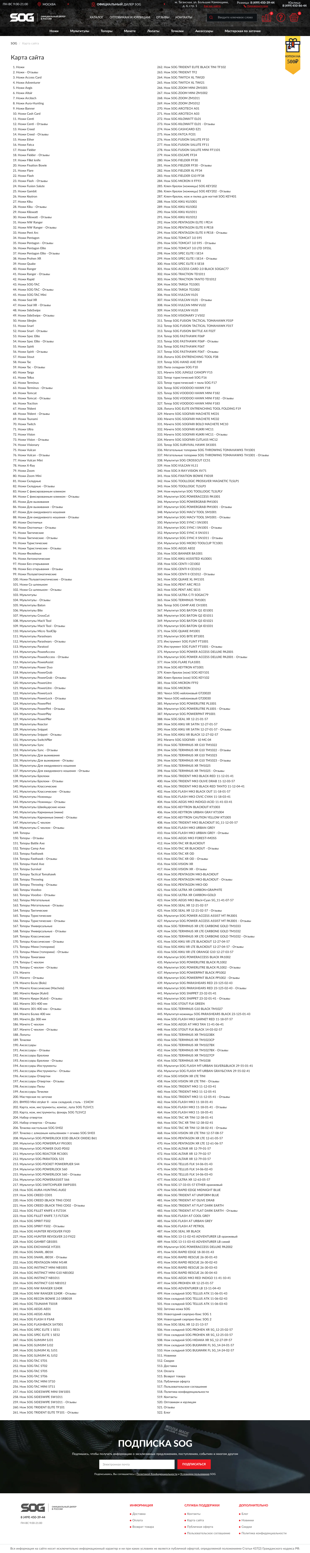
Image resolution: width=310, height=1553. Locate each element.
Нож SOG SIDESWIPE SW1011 (41, 1397)
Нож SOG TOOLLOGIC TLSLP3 (185, 486)
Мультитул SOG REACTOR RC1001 (44, 1153)
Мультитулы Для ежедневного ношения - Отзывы (55, 771)
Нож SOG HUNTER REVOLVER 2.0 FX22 (47, 1236)
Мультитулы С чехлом (35, 822)
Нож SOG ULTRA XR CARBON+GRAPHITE (193, 890)
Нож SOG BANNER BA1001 (183, 553)
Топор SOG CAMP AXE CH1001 (185, 605)
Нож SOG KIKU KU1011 (180, 212)
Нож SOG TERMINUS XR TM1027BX (189, 1045)
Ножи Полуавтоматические (37, 574)
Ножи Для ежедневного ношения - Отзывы (48, 517)
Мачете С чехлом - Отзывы (38, 1029)
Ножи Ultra (25, 429)
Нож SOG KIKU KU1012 (180, 217)
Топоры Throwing (31, 879)
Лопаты (153, 31)
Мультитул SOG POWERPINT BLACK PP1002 (195, 972)
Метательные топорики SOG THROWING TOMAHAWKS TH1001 (209, 450)
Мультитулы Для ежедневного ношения (48, 765)
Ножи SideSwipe (29, 310)
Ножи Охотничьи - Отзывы (37, 527)
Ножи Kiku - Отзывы (32, 206)
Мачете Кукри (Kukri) (34, 993)
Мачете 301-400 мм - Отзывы (40, 1009)
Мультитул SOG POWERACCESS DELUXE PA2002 (198, 1247)
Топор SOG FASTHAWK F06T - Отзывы (191, 351)
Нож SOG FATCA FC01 (180, 134)
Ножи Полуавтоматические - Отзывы (46, 579)
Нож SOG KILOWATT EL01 (182, 119)
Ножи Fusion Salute (31, 186)
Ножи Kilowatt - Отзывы (35, 217)
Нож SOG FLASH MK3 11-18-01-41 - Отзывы (195, 1107)
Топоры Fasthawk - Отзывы (38, 858)
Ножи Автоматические (34, 558)
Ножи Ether (26, 139)
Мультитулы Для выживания (40, 755)
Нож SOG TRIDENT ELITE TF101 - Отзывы (49, 1412)
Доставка (170, 1366)
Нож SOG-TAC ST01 (33, 1360)
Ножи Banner (25, 108)
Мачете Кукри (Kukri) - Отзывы (41, 998)
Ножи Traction (28, 403)
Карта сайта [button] (195, 1520)
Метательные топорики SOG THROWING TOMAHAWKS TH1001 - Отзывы (216, 455)
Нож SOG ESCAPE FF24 (180, 155)
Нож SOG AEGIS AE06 (35, 1314)
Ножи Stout (26, 357)
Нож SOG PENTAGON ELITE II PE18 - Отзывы (195, 232)
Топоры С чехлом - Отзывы (38, 967)
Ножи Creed (26, 129)
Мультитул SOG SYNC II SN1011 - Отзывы (193, 538)
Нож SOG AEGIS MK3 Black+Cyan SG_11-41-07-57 (199, 900)
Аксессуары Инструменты (38, 1065)
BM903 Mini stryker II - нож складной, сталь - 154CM (56, 1102)
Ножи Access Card (29, 77)
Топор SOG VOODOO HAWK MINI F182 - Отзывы (199, 398)
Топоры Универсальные (36, 926)
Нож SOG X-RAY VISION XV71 (185, 470)
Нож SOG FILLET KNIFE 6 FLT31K (43, 1210)
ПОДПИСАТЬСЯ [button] (194, 1464)
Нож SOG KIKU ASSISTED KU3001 (188, 558)
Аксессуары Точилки (34, 1091)
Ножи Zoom (26, 470)
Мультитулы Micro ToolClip (38, 631)
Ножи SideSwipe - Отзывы (36, 315)
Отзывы (162, 17)
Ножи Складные (29, 481)
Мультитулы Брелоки (34, 776)
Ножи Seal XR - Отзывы (34, 305)
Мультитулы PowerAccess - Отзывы (44, 657)
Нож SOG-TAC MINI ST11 (37, 1386)
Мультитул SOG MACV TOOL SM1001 (190, 512)
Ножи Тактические (31, 532)
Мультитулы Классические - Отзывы (45, 791)
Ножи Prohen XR (29, 258)
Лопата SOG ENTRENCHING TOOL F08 (191, 357)
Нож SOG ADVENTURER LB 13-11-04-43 (192, 1288)
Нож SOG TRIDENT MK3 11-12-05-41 (190, 1091)
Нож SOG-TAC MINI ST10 (37, 1381)
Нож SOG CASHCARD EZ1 (182, 129)
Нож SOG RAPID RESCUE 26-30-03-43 (190, 1267)
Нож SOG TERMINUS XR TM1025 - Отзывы (194, 771)
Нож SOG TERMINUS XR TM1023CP (189, 1040)
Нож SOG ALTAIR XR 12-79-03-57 (187, 1159)
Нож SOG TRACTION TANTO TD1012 (190, 279)
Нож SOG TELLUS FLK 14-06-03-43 (188, 1174)
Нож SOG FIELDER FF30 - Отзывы (188, 165)
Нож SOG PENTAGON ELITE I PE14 (188, 222)
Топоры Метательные (35, 900)
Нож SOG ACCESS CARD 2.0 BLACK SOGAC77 (196, 269)
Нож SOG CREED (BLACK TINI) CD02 (45, 1200)
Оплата (169, 1371)
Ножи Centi (26, 119)
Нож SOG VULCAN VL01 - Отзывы (188, 300)
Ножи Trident (27, 408)
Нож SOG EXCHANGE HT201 (40, 1247)
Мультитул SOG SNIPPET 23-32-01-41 (190, 993)
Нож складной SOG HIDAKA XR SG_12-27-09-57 (198, 1340)
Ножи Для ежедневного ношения (41, 512)
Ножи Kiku (25, 201)
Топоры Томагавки (32, 957)
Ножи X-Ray (26, 465)
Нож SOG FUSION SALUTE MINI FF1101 (192, 150)
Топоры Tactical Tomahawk (38, 874)
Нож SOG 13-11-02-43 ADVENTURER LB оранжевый (200, 1236)
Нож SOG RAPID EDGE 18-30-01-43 (189, 1252)
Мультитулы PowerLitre (36, 683)
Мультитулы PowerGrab (36, 672)
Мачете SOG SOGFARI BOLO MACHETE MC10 (196, 424)
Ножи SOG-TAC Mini (32, 294)
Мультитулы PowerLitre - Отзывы (42, 688)
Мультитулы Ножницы (35, 796)
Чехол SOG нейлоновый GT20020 (187, 693)
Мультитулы (79, 31)
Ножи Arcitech (26, 98)
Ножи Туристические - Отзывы (39, 548)
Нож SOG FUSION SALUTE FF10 (186, 139)
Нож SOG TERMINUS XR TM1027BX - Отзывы (196, 1050)
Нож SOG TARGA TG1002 (182, 289)
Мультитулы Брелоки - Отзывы (41, 781)
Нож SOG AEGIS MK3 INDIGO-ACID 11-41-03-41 (198, 802)
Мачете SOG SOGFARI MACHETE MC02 (191, 419)
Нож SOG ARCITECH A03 (181, 113)
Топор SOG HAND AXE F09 (183, 362)
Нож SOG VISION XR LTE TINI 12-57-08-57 (193, 1133)
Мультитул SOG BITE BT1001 (184, 636)
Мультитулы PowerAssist (36, 662)
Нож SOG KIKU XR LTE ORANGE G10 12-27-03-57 (198, 952)
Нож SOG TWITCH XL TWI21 (184, 82)
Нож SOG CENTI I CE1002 (182, 564)
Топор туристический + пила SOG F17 (190, 382)
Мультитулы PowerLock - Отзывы (43, 698)
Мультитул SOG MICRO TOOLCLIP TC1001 (193, 543)
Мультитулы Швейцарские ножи (42, 807)
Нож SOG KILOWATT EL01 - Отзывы (189, 124)
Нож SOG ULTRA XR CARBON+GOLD (190, 895)
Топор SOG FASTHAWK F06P (184, 336)
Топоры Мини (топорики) (37, 946)
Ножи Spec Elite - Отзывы (36, 341)
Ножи (54, 31)
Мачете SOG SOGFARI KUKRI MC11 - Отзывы (195, 434)
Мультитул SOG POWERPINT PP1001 (189, 714)
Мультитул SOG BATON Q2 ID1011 (188, 615)
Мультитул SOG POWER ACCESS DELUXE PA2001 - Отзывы (205, 657)
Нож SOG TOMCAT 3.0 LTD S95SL (187, 248)
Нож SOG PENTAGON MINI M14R (43, 1262)
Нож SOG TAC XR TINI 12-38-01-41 (188, 1117)
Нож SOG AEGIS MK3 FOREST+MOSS (190, 838)
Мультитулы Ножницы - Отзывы (42, 802)
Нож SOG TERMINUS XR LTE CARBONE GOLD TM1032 (202, 931)
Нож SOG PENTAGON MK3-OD (186, 884)
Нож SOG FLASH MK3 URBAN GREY (189, 827)
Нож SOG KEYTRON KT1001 (184, 667)
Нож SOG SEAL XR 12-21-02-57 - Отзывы (193, 910)
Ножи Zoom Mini (29, 476)
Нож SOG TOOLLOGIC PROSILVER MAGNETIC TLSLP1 (201, 481)
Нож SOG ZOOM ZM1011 (182, 98)
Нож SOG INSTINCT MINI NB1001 (43, 1267)
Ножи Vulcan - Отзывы (34, 455)
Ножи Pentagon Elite (32, 248)
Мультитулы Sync (32, 745)
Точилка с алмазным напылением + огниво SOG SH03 (57, 1133)
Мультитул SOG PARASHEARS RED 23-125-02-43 (198, 983)
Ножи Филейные (29, 553)
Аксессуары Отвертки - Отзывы (42, 1081)
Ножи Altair (24, 93)
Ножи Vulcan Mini (30, 460)
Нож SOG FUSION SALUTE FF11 (186, 144)
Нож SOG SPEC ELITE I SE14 (183, 253)
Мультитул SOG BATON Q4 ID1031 (188, 626)
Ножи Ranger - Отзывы (34, 274)
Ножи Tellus (26, 377)
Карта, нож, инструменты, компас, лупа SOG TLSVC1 (57, 1107)
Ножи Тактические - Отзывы (37, 538)
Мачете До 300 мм (33, 1019)
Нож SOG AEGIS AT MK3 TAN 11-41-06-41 (194, 1024)
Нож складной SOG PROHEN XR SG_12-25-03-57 (198, 1335)
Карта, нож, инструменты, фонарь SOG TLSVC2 (53, 1112)
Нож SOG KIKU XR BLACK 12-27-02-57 (191, 734)
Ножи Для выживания (33, 501)
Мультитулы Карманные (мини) (41, 812)
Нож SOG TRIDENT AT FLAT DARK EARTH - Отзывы (200, 1210)
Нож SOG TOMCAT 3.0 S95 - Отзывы (190, 243)
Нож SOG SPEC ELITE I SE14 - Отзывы (190, 258)
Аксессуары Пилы (32, 1086)
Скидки (169, 1360)
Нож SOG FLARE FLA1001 (182, 662)
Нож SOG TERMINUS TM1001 (185, 600)
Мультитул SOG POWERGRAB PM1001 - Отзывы (198, 507)
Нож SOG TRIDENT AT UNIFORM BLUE (191, 1195)
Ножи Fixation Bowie (32, 165)
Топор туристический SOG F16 (185, 377)
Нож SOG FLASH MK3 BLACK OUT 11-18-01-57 (197, 791)
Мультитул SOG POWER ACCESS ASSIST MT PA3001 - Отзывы (207, 921)
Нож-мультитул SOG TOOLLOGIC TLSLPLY (193, 491)
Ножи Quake (27, 263)
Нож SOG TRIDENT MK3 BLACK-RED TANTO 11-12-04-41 (204, 786)
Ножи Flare (25, 170)
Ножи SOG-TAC (29, 284)
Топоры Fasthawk (31, 853)
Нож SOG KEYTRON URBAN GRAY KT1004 (194, 812)
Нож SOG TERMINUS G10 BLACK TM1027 (193, 1009)
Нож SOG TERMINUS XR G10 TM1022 (190, 745)
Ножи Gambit (27, 191)
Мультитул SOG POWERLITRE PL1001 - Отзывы (197, 708)
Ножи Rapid (26, 279)
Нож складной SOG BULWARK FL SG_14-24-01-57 (199, 1345)
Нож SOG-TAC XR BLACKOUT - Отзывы (191, 848)
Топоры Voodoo (30, 890)
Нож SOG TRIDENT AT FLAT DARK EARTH (194, 1205)
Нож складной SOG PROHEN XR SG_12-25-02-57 (198, 1329)
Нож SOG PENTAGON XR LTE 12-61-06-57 (193, 1143)
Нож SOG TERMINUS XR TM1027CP (189, 1055)
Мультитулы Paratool (34, 646)
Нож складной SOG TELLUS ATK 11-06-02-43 (195, 1298)
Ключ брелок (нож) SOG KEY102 (186, 677)
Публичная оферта (177, 1381)
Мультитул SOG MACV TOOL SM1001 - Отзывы (197, 517)
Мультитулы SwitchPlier (36, 739)
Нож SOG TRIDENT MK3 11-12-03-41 (190, 1086)
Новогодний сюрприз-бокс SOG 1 (187, 1314)
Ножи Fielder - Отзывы (34, 155)
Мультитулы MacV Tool (35, 620)
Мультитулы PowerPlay (35, 714)
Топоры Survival (30, 869)
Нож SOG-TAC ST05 (33, 1371)
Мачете (130, 31)
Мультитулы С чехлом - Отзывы (42, 827)
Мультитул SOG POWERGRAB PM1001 (191, 501)
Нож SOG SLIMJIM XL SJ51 (38, 1350)
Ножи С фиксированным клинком (41, 491)
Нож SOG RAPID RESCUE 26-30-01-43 (190, 1257)
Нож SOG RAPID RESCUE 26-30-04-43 (190, 1272)
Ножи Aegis (24, 87)
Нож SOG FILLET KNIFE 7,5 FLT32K (44, 1216)
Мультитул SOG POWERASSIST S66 (44, 1179)
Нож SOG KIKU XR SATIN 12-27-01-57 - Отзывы (197, 729)
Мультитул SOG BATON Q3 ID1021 (188, 620)
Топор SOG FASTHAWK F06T (184, 346)
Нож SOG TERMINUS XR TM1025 (187, 765)
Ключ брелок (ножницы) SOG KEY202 (190, 186)
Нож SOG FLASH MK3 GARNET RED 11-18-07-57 (198, 1019)
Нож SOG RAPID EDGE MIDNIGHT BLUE (192, 1190)
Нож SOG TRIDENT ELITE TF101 (42, 1407)
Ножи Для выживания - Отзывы (40, 507)
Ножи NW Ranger (30, 222)
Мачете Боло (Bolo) (33, 983)
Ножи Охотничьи (30, 522)
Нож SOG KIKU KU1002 (180, 206)
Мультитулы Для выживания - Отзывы (46, 760)
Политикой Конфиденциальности (156, 1474)
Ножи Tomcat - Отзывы (34, 398)
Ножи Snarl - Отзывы (32, 331)
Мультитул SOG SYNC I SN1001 (186, 522)
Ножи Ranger (27, 269)
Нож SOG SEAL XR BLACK (182, 1231)
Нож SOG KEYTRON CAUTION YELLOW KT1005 (197, 817)
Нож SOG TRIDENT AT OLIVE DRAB (189, 1200)
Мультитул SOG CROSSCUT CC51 (187, 460)
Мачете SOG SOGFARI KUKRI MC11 (189, 429)
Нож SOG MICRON (177, 688)
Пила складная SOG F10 (181, 367)
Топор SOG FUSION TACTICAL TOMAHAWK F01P (198, 320)
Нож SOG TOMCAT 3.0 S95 (183, 238)
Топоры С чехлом (32, 962)
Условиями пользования (194, 1474)
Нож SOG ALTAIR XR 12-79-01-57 (187, 1148)
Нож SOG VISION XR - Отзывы (185, 869)
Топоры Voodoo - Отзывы (37, 895)
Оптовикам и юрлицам (130, 17)
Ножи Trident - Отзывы (34, 413)
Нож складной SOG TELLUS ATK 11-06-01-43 (195, 1293)
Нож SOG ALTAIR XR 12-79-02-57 (187, 1153)
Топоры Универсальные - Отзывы (43, 931)
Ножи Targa (26, 372)
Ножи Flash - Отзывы (33, 181)
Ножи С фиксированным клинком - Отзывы (48, 496)
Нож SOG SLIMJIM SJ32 (36, 1345)
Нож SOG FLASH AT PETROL (184, 1226)
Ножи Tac (24, 362)
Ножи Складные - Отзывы (36, 486)
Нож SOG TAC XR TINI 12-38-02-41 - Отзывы (195, 1128)
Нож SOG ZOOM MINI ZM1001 (186, 87)
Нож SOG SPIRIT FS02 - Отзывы (42, 1226)
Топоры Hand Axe (32, 864)
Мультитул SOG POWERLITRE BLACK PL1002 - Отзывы (202, 967)
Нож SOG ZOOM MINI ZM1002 (186, 93)
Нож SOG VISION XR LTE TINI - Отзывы (191, 1081)
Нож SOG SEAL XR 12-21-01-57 (186, 719)
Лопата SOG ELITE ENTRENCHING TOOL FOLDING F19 (202, 408)
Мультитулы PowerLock (36, 693)
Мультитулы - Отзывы (35, 600)
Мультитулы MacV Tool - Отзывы (42, 626)
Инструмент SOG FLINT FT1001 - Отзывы (193, 646)
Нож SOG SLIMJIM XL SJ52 (38, 1355)
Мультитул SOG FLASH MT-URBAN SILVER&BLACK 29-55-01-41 (208, 1065)
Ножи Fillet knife (29, 160)
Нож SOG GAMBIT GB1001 (38, 1241)
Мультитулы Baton (32, 605)
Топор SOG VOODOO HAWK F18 (187, 388)
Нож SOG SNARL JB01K (36, 1252)
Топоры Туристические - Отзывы (42, 921)
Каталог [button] (97, 17)
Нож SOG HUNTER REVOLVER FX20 (45, 1231)
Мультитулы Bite (31, 610)
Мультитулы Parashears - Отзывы (42, 641)
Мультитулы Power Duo (36, 667)
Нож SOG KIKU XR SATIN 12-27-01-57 (190, 724)
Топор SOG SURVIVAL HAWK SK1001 (190, 445)
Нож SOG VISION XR (178, 864)
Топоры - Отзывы (32, 838)
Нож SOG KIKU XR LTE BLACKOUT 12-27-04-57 (197, 941)
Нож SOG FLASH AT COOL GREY (187, 1216)
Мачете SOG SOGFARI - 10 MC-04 (187, 739)
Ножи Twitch (27, 424)
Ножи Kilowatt (28, 212)
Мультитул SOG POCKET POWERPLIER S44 (49, 1164)
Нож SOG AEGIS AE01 (35, 1309)
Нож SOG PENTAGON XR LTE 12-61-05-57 (193, 1138)
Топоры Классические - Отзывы (42, 941)
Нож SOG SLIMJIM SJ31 (36, 1340)
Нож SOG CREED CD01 (36, 1195)
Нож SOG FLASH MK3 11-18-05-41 (188, 1112)
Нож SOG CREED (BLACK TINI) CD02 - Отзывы (52, 1205)
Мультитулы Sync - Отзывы (39, 750)
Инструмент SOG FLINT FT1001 (186, 641)
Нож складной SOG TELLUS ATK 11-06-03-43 (195, 1303)
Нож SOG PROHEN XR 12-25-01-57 (188, 1283)
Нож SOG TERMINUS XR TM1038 (187, 1060)
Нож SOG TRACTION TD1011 (184, 274)
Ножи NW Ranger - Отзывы (37, 227)
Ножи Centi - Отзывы (33, 124)
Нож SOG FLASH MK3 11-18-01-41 (188, 1102)
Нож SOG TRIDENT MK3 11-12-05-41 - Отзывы (197, 1097)
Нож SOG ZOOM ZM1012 (182, 103)
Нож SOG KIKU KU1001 (180, 201)
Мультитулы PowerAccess (37, 651)
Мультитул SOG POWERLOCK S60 (43, 1169)
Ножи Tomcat (27, 393)
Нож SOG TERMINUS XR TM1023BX (189, 1034)
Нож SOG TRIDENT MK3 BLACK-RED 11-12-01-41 (199, 776)
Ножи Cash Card (29, 113)
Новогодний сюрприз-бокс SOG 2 (187, 1319)
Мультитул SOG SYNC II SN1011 (186, 532)
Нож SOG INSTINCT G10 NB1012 (43, 1283)
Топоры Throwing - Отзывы (38, 884)
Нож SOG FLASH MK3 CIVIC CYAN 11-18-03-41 (197, 796)
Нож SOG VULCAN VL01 (181, 294)
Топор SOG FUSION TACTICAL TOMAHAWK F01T (198, 326)
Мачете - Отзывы (32, 977)
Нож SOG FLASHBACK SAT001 (41, 1324)
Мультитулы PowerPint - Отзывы (42, 708)
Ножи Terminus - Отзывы (35, 388)
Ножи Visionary (28, 445)
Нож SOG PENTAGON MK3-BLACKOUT (191, 874)
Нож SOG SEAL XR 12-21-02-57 (186, 905)
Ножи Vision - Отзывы (33, 439)
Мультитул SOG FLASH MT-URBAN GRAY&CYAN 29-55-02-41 (207, 1071)
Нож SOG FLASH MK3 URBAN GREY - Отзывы (196, 833)
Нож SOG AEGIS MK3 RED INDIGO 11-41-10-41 (197, 1278)
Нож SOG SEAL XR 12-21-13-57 (186, 1324)
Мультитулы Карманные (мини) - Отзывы (48, 817)
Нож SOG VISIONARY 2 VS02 (184, 315)
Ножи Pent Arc (28, 232)
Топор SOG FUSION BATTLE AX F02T (189, 331)
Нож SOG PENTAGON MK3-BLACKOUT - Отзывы (198, 879)
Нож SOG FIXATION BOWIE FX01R (188, 476)
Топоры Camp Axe (32, 848)
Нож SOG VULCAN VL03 (181, 310)
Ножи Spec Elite (29, 336)
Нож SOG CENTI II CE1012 (182, 569)
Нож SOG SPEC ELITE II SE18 (184, 263)
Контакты (183, 17)
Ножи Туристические (32, 543)
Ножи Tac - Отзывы (31, 367)
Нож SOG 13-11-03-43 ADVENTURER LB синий (197, 1241)
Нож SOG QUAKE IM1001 (182, 631)
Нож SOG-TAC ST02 (33, 1366)
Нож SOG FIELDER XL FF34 (183, 170)
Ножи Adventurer (28, 82)
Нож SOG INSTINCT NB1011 (40, 1278)
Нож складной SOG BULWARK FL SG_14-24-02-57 (199, 1350)
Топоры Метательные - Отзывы (42, 905)
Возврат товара (174, 1376)
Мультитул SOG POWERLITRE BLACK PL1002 (195, 962)
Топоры (106, 31)
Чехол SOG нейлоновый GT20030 (187, 698)
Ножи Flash (26, 175)
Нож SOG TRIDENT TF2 (180, 72)
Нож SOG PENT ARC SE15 (182, 589)
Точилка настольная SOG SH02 (41, 1128)
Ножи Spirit (26, 346)
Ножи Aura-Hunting (30, 103)
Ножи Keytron (27, 196)
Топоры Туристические (35, 915)
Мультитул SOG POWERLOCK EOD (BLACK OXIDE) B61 (58, 1138)
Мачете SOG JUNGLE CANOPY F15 (188, 372)
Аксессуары (204, 31)
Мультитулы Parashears (36, 636)
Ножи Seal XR (27, 300)
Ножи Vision (26, 434)
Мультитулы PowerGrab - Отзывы (43, 677)
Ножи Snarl (26, 326)
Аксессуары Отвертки (35, 1076)
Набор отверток (31, 1117)
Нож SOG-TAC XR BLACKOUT (184, 843)
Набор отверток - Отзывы (38, 1122)
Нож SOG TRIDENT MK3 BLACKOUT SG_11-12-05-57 (201, 822)
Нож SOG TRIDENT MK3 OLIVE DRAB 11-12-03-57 (199, 781)
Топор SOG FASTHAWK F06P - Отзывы (191, 341)
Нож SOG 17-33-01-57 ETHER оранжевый (193, 1184)
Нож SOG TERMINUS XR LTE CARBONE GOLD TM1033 (202, 926)
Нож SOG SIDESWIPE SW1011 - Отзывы (48, 1402)
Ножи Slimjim (27, 320)
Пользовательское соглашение (185, 1386)
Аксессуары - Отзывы (35, 1050)
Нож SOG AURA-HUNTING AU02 (43, 1190)
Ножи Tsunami (28, 419)
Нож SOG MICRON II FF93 (182, 181)
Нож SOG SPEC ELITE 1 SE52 (40, 1335)
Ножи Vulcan (27, 450)
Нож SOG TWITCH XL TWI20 (184, 77)
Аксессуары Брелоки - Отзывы (41, 1060)
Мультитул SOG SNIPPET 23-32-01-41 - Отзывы (197, 998)
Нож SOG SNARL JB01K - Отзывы (43, 1257)
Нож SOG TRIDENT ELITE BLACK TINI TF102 (195, 67)
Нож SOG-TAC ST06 (33, 1376)
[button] (256, 6)
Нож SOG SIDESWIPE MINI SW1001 (45, 1391)
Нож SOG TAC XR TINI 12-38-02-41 (188, 1122)
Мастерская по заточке (243, 31)
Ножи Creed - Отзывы (33, 134)
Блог (167, 1412)
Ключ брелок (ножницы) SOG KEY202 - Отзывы (197, 191)
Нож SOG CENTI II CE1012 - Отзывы (189, 574)
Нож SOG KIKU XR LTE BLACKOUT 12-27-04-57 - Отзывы (203, 946)
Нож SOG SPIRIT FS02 (35, 1221)
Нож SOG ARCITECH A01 (181, 108)
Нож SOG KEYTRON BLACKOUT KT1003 (192, 807)
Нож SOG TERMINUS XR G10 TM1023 (190, 755)
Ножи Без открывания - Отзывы (40, 569)
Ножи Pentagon (28, 238)
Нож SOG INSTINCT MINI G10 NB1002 (47, 1272)
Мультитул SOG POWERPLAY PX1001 (46, 1143)
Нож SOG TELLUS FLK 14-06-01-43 (188, 1164)
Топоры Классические (35, 936)
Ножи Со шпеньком (34, 584)
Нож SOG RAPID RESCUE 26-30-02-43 (190, 1262)
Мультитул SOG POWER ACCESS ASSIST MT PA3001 (200, 915)
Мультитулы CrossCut (35, 615)
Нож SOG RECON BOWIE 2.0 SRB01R (46, 1298)
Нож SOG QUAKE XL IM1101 (184, 579)
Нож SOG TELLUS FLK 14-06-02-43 (188, 1169)
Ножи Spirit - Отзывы (33, 351)
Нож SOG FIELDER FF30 (181, 160)
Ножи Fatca (26, 144)
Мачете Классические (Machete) (42, 988)
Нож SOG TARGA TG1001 (182, 284)
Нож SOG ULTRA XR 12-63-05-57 (187, 1179)
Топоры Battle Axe (32, 843)
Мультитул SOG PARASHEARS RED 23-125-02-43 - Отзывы (205, 988)
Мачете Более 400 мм (35, 1014)
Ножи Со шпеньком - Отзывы (40, 589)
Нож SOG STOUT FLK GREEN (184, 1003)
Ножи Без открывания (33, 564)
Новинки (170, 1355)
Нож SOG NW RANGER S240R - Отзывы (48, 1293)
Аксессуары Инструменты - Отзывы (45, 1071)
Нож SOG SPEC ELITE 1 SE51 (40, 1329)
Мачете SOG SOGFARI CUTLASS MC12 (191, 439)
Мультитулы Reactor (34, 724)
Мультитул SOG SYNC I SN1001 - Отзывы (193, 527)
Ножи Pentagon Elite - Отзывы (39, 253)
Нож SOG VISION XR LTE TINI (184, 1076)
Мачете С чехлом (32, 1024)
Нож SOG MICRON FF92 (181, 683)
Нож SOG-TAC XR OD (179, 853)
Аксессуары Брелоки (34, 1055)
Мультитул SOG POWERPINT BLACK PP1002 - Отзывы (202, 977)
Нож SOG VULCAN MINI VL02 (185, 305)
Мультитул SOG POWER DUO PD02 (45, 1148)
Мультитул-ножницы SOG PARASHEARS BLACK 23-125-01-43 (207, 1014)
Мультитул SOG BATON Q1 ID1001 (188, 610)
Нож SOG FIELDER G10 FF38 (184, 175)
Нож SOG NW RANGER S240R (41, 1288)
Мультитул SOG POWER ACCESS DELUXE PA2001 (198, 651)
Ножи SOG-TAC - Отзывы (35, 289)
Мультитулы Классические (38, 786)
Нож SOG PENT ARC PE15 (182, 584)
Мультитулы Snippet (34, 729)
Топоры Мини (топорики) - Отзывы (44, 952)
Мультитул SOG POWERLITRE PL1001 (190, 703)
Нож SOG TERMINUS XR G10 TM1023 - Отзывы (197, 760)
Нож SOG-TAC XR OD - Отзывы (186, 858)
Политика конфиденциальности (186, 1391)
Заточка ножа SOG (177, 1309)
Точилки (177, 31)
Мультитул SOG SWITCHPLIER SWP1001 (48, 1184)
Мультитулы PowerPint (35, 703)
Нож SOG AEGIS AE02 (179, 548)
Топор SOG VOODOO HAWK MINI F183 (192, 403)
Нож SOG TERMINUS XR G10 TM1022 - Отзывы (197, 750)
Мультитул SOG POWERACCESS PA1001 (192, 496)
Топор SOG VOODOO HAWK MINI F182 (192, 393)
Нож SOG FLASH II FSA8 (37, 1319)
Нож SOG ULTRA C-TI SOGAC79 (186, 595)
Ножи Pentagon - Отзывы (35, 243)
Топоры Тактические (34, 910)
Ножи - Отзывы (27, 72)
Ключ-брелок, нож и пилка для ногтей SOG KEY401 (200, 196)
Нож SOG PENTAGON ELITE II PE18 (188, 227)
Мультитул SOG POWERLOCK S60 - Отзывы (50, 1174)
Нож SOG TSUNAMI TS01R (38, 1303)
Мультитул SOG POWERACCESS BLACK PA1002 (197, 957)
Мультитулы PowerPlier (35, 719)
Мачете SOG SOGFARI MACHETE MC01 (191, 413)
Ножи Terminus (28, 382)
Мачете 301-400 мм (33, 1003)
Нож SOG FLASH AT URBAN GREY (188, 1221)
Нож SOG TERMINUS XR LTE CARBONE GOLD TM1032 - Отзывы (209, 936)
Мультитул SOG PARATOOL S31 (42, 1159)
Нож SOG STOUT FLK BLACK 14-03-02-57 (193, 1029)
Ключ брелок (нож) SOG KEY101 (186, 672)
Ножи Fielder (27, 150)
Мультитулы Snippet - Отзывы (40, 734)
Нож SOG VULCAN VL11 (181, 465)
